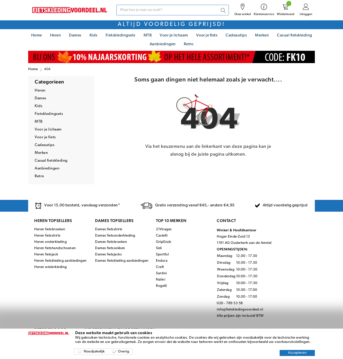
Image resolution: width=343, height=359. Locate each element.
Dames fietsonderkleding (115, 236)
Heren (55, 35)
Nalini (160, 280)
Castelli (161, 236)
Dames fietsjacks (108, 254)
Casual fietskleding (294, 35)
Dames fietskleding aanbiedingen (122, 261)
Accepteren (297, 353)
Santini (161, 273)
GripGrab (163, 242)
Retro (189, 44)
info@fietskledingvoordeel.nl (240, 309)
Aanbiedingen (163, 44)
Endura (161, 261)
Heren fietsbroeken (49, 229)
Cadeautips (236, 35)
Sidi (159, 248)
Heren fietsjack (46, 254)
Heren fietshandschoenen (55, 248)
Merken (262, 35)
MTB (148, 35)
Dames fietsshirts (108, 229)
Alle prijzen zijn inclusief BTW (240, 316)
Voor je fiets (207, 35)
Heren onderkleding (50, 242)
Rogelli (161, 286)
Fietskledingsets (121, 35)
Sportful (162, 254)
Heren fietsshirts (47, 236)
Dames (75, 35)
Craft (160, 267)
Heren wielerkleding (50, 267)
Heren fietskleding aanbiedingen (60, 261)
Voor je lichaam (174, 35)
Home (36, 35)
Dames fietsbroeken (111, 242)
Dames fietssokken (110, 248)
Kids (94, 35)
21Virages (164, 229)
